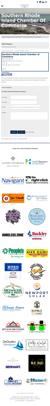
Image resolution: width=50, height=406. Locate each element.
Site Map (31, 393)
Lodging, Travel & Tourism (7, 50)
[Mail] (46, 2)
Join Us (27, 393)
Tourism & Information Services (9, 46)
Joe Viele (5, 63)
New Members (19, 36)
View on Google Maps (17, 60)
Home (18, 393)
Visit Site (4, 69)
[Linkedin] (43, 2)
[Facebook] (37, 2)
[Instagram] (40, 2)
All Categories (38, 36)
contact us (15, 138)
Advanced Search (11, 36)
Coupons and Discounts (28, 36)
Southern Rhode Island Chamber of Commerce (20, 55)
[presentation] (21, 125)
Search (4, 36)
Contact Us (22, 393)
